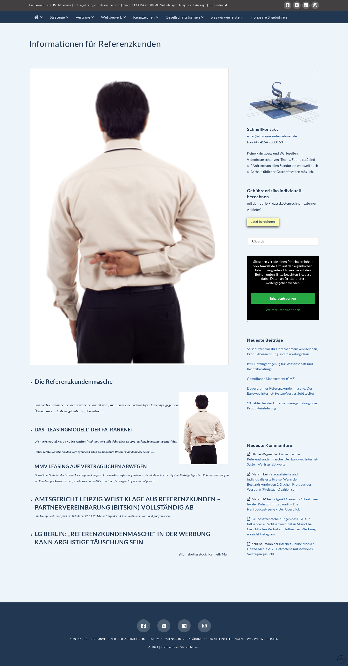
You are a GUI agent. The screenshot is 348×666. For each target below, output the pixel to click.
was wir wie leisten (262, 638)
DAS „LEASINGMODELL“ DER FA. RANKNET (84, 429)
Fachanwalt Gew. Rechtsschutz (50, 5)
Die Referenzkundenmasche (74, 381)
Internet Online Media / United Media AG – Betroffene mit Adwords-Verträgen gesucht (280, 549)
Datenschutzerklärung (183, 638)
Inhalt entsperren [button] (283, 298)
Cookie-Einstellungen (224, 638)
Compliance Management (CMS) (271, 379)
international (218, 5)
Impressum (151, 638)
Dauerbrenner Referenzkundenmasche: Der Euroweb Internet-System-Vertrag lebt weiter (283, 459)
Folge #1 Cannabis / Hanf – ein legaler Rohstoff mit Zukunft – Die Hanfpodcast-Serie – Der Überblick (282, 504)
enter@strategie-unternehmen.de (97, 5)
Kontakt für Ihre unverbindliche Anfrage (104, 638)
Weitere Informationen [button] (283, 310)
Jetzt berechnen (263, 221)
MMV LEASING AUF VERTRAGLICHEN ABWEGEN (91, 466)
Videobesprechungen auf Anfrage (183, 5)
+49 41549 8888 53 (145, 5)
